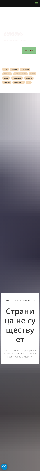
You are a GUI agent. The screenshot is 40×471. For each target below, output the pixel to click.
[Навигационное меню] (36, 3)
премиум (14, 69)
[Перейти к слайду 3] (19, 56)
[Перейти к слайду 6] (25, 56)
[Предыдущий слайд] (2, 31)
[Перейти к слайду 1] (14, 56)
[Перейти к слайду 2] (16, 56)
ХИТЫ (5, 69)
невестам (7, 82)
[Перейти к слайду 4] (21, 56)
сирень (6, 78)
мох (29, 82)
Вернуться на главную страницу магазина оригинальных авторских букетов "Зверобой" (20, 353)
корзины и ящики (20, 74)
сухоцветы (29, 78)
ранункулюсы (17, 78)
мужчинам (7, 74)
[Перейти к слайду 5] (23, 56)
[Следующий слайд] (38, 31)
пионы (32, 74)
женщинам (25, 69)
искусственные (18, 82)
